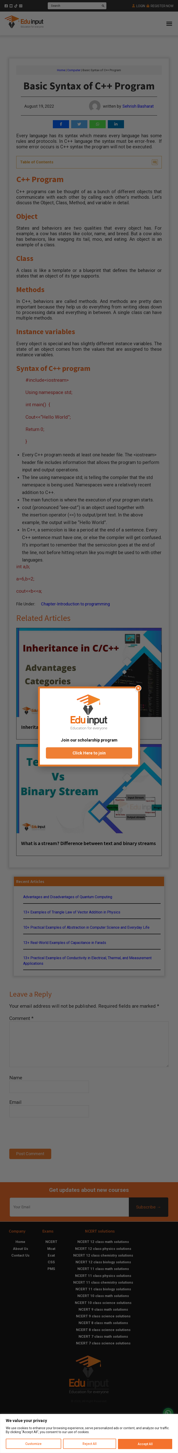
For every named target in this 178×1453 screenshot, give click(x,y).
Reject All (90, 1444)
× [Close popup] (138, 688)
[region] (89, 1433)
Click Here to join (89, 753)
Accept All (145, 1444)
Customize (33, 1444)
